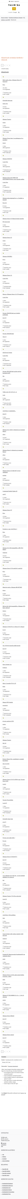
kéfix (2, 1146)
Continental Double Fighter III (10, 491)
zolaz (7, 989)
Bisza (4, 84)
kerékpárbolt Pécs (6, 1194)
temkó (4, 959)
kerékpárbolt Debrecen (7, 1185)
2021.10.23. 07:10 (7, 521)
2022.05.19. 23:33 (7, 483)
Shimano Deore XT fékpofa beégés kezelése (13, 218)
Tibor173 (4, 336)
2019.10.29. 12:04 (7, 946)
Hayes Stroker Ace (7, 664)
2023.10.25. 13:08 (7, 210)
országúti (3, 1158)
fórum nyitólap (4, 17)
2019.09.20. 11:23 (7, 967)
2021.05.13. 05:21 (7, 598)
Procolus (4, 841)
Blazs (4, 532)
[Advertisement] (14, 38)
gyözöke (7, 968)
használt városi (5, 1175)
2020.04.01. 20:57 (7, 848)
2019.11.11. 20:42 (7, 926)
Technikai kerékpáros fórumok (15, 17)
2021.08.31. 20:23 (7, 540)
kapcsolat (3, 1143)
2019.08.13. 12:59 (7, 1026)
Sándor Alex (5, 103)
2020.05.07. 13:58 (7, 829)
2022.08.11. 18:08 (7, 421)
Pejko (7, 385)
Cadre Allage (8, 404)
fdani (4, 918)
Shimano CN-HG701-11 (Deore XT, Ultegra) (13, 626)
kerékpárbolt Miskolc (6, 1189)
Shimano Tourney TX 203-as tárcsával (12, 896)
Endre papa (8, 152)
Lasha (4, 395)
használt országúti (6, 1173)
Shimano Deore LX (7, 275)
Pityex (4, 259)
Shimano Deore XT (7, 237)
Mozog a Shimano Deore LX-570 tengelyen (13, 294)
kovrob (4, 629)
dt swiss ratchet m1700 (8, 721)
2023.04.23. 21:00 (7, 305)
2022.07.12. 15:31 (7, 462)
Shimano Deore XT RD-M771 (10, 856)
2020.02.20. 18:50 (7, 888)
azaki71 (4, 494)
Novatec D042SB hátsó (8, 333)
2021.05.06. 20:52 (7, 618)
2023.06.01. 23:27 (7, 248)
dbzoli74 (4, 414)
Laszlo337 (5, 803)
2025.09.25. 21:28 (7, 92)
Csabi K (4, 784)
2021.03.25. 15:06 (7, 656)
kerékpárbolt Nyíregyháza (7, 1192)
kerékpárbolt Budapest (7, 1183)
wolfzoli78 (8, 889)
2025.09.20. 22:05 (7, 111)
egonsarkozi (5, 705)
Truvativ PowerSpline (8, 800)
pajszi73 (4, 822)
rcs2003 (7, 94)
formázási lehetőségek (13, 1066)
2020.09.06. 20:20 (7, 751)
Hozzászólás (4, 1066)
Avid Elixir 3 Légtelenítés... (9, 410)
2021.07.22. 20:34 (7, 560)
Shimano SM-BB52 (7, 256)
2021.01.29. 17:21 (7, 694)
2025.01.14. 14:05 (7, 130)
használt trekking (5, 1171)
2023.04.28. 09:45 (7, 286)
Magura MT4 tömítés (8, 702)
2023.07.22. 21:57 (7, 229)
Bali (3, 880)
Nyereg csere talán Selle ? (9, 837)
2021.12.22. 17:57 (7, 502)
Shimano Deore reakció (8, 1034)
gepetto (4, 724)
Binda (4, 686)
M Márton (5, 667)
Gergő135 (5, 899)
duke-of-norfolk (6, 763)
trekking (3, 1156)
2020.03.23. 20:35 (7, 867)
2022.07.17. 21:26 (7, 442)
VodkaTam (5, 552)
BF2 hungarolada (6, 221)
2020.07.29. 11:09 (7, 792)
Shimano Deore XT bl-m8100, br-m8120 (12, 568)
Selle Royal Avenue (7, 352)
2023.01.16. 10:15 (7, 384)
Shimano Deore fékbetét (8, 1015)
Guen (7, 212)
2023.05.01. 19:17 (7, 267)
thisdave (4, 611)
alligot (4, 434)
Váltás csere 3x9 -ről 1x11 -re (10, 392)
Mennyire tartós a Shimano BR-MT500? (12, 587)
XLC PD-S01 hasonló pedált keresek (11, 645)
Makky (7, 464)
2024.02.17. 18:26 (7, 150)
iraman (4, 122)
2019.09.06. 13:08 (7, 987)
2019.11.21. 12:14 (7, 907)
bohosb (4, 143)
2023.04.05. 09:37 (7, 325)
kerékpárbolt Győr (6, 1187)
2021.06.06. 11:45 (7, 579)
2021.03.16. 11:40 (7, 675)
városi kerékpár (5, 1160)
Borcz (7, 250)
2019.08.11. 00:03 (7, 1045)
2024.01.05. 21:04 (7, 190)
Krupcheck (8, 812)
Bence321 (5, 202)
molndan (4, 475)
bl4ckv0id (8, 171)
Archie (4, 240)
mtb (2, 1154)
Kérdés (3, 1060)
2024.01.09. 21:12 (7, 169)
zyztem (7, 444)
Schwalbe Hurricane (7, 100)
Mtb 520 (4, 743)
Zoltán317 (5, 938)
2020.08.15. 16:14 (7, 771)
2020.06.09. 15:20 (7, 811)
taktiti (4, 979)
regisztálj (3, 1094)
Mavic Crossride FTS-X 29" (9, 683)
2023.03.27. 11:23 (7, 344)
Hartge (4, 590)
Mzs (3, 376)
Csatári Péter (5, 161)
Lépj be (22, 1093)
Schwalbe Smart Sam (8, 819)
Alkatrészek (5, 72)
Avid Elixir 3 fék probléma (9, 915)
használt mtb (4, 1169)
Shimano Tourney (7, 119)
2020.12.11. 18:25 (7, 732)
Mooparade (8, 677)
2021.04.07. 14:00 (7, 637)
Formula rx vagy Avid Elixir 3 (10, 529)
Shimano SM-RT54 (7, 158)
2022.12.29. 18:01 (7, 403)
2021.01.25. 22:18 (7, 713)
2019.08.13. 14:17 (7, 1008)
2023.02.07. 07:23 (7, 363)
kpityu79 (4, 317)
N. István (8, 658)
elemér (7, 541)
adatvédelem (3, 1144)
